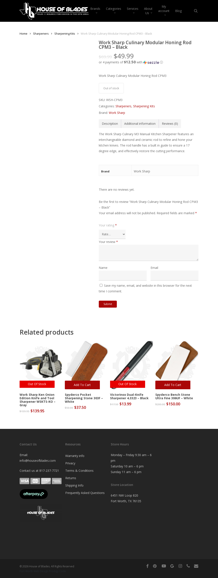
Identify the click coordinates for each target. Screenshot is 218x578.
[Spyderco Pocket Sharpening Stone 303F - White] (86, 365)
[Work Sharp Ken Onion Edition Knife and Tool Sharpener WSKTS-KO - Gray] (41, 365)
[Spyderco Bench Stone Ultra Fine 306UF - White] (176, 365)
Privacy (70, 463)
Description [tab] (110, 123)
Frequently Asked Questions (85, 493)
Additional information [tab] (140, 123)
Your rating (108, 225)
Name (103, 268)
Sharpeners (41, 33)
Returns (70, 478)
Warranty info (74, 456)
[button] (148, 62)
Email (154, 268)
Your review (108, 242)
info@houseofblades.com (38, 460)
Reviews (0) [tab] (170, 123)
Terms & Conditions (79, 470)
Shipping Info (74, 485)
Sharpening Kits (64, 33)
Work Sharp (117, 113)
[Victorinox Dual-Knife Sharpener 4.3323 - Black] (131, 365)
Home (23, 33)
